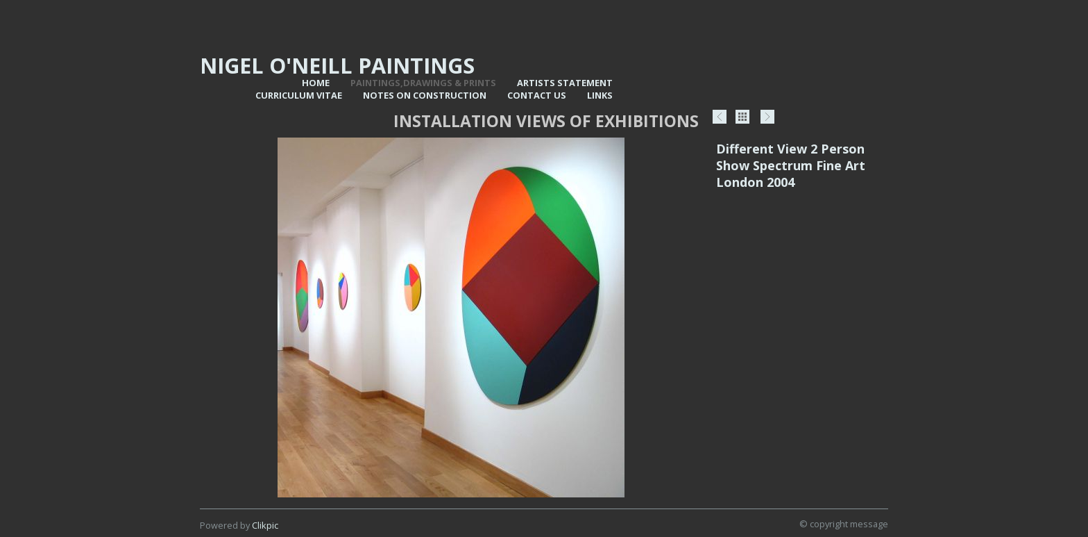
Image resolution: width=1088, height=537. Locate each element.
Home (316, 82)
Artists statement (565, 82)
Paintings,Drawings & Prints (423, 82)
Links (600, 95)
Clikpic (265, 525)
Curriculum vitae (298, 95)
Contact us (536, 95)
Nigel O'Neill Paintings (337, 65)
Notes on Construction (424, 95)
